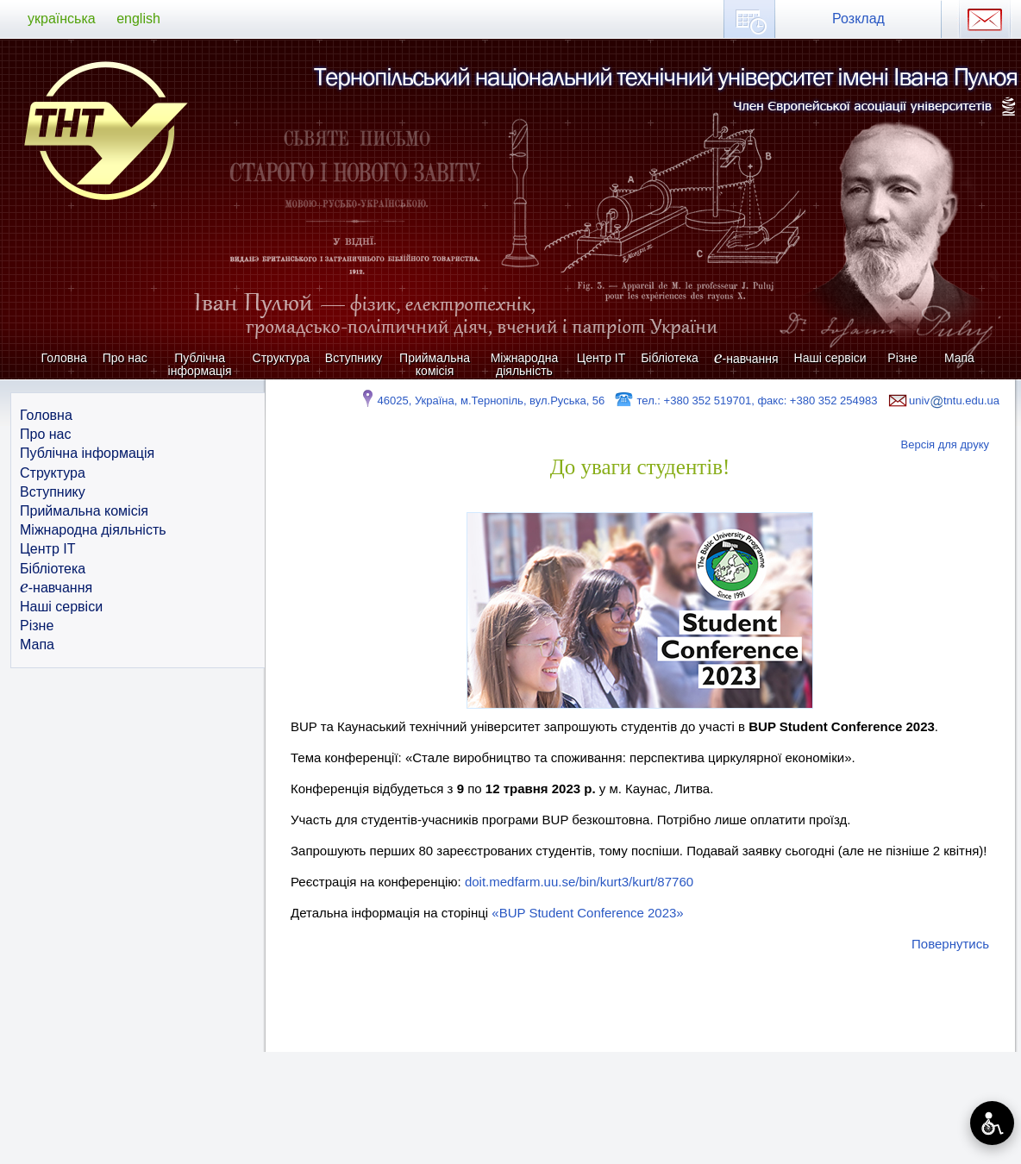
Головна (64, 358)
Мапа (959, 358)
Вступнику (353, 358)
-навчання (746, 358)
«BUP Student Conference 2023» (587, 912)
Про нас (125, 358)
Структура (281, 358)
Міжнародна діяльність (525, 364)
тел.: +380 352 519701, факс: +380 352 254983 (745, 400)
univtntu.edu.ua (942, 400)
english (138, 18)
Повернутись (950, 943)
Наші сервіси (830, 358)
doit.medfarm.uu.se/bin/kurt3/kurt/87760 (579, 881)
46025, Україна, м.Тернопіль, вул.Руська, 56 (481, 400)
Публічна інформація (200, 364)
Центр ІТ (601, 358)
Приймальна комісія (434, 364)
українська (62, 18)
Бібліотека (669, 358)
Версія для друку (945, 444)
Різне (902, 358)
